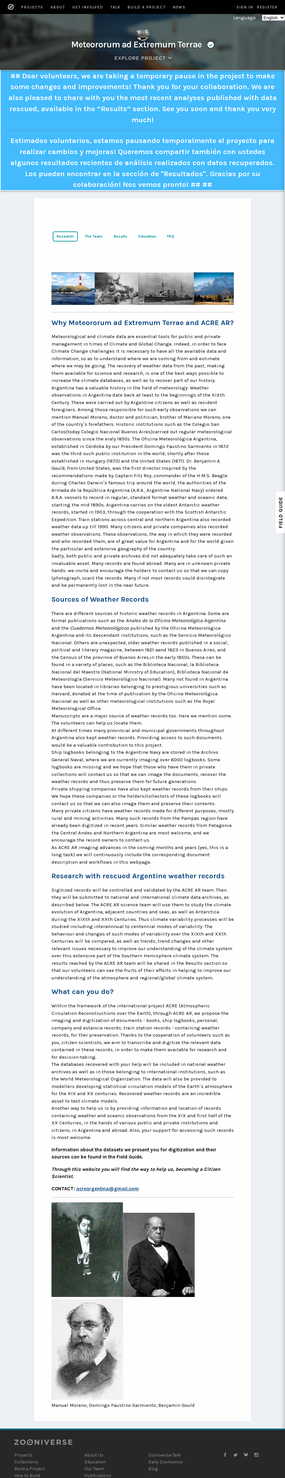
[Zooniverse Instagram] (256, 1455)
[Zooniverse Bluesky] (246, 1455)
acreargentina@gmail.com (107, 1189)
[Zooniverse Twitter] (235, 1455)
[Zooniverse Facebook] (225, 1455)
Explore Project (145, 58)
